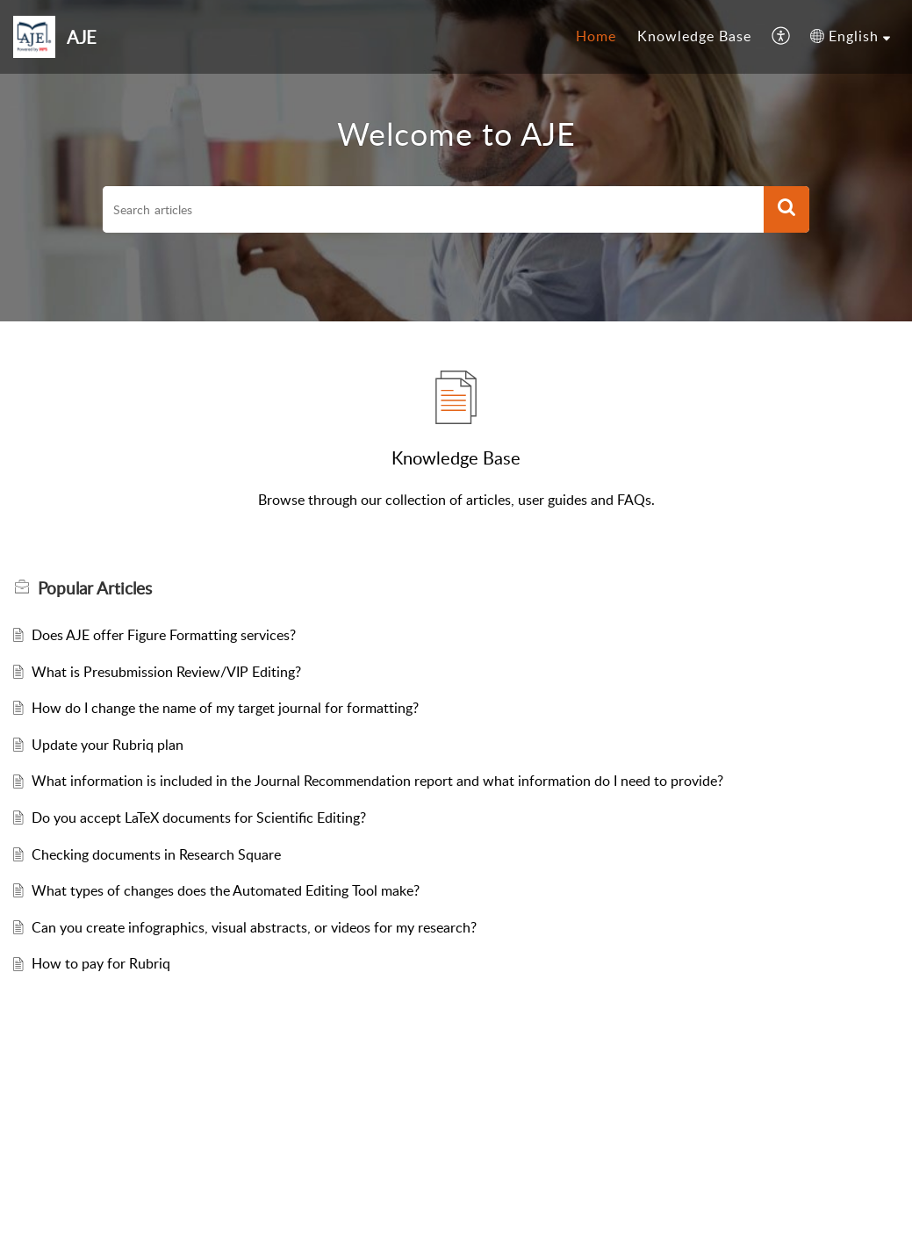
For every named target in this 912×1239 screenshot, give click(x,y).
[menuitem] (596, 37)
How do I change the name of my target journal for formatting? (225, 707)
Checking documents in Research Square (156, 854)
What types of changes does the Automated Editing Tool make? (226, 890)
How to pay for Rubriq (101, 963)
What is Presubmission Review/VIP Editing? (166, 671)
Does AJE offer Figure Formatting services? (164, 635)
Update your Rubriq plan (107, 744)
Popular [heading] (95, 588)
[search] (433, 210)
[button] (781, 37)
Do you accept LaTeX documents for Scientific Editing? (199, 817)
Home (596, 36)
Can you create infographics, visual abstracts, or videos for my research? (254, 927)
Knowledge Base (694, 36)
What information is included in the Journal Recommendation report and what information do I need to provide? (377, 780)
